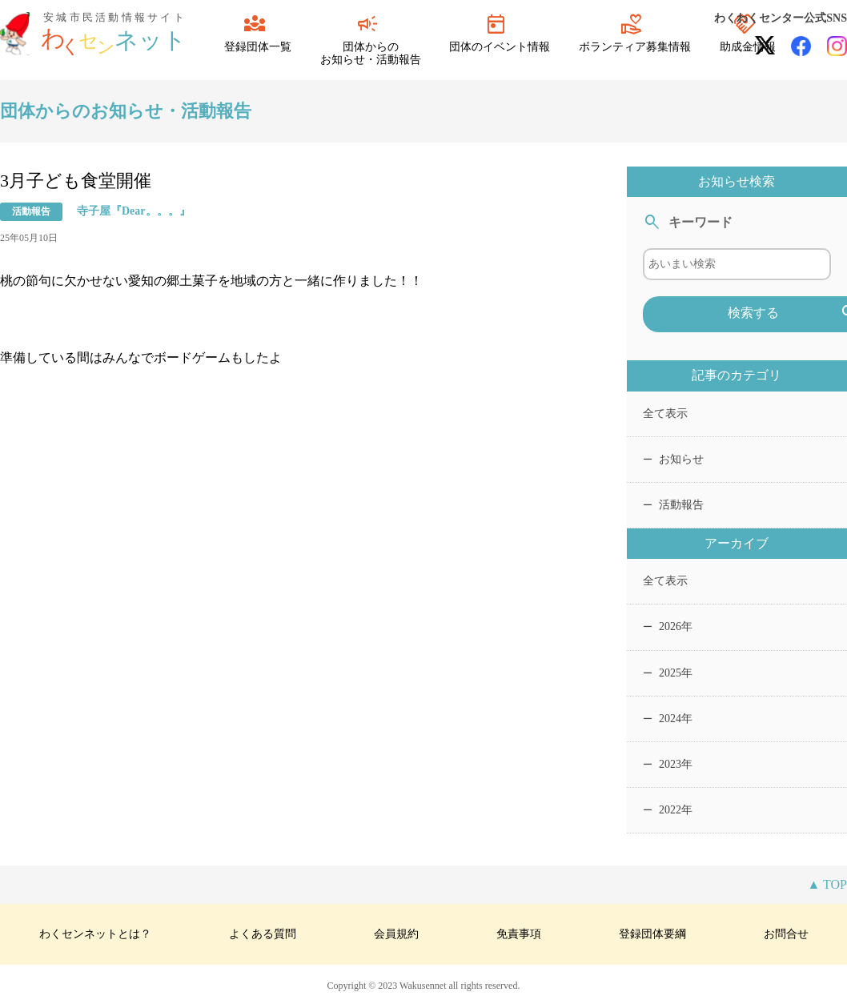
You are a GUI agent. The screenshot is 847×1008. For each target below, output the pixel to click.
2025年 (667, 673)
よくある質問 (262, 934)
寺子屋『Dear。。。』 (134, 211)
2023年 (667, 764)
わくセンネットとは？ (95, 934)
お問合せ (786, 934)
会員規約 (396, 934)
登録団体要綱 (652, 934)
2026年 (667, 626)
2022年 (667, 810)
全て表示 (665, 414)
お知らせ (673, 459)
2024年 (667, 719)
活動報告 (673, 505)
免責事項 (518, 934)
